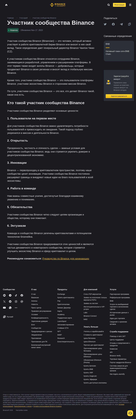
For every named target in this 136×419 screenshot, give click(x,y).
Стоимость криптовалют (93, 335)
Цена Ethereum (89, 342)
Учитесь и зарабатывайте (94, 331)
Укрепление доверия (39, 321)
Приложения (36, 338)
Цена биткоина (89, 338)
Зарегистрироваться (119, 96)
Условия (34, 314)
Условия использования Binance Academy (47, 406)
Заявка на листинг (91, 303)
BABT (60, 335)
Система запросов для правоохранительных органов (119, 368)
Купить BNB (88, 369)
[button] (130, 4)
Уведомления (36, 335)
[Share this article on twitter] (105, 24)
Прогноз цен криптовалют (94, 345)
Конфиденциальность (40, 318)
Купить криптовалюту (66, 298)
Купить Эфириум (90, 379)
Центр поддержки (117, 340)
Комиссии (113, 349)
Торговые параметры (118, 359)
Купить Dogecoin (90, 376)
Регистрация (119, 5)
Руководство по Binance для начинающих (65, 258)
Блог (33, 325)
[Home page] (57, 5)
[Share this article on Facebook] (113, 24)
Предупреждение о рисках (41, 331)
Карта (60, 311)
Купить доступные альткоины (95, 383)
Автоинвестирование (66, 325)
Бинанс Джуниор (64, 308)
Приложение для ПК (39, 342)
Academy (61, 314)
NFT (59, 331)
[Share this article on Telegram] (121, 24)
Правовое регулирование (41, 311)
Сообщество (36, 328)
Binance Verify (115, 356)
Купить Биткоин (90, 366)
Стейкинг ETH (63, 328)
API (111, 352)
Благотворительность (66, 342)
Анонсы (34, 301)
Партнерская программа (119, 294)
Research (61, 338)
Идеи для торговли (117, 318)
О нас (33, 294)
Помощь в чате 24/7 (117, 336)
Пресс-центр (36, 308)
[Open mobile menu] (130, 5)
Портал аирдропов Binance (120, 362)
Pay (59, 301)
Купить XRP (88, 373)
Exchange (61, 294)
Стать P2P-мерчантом (92, 294)
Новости (34, 304)
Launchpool (62, 321)
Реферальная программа (120, 298)
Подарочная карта (65, 318)
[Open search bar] (108, 5)
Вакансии (35, 298)
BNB (111, 301)
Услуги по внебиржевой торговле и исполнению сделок (119, 306)
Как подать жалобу (117, 374)
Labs (85, 313)
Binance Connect (90, 316)
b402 (85, 319)
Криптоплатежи (64, 304)
